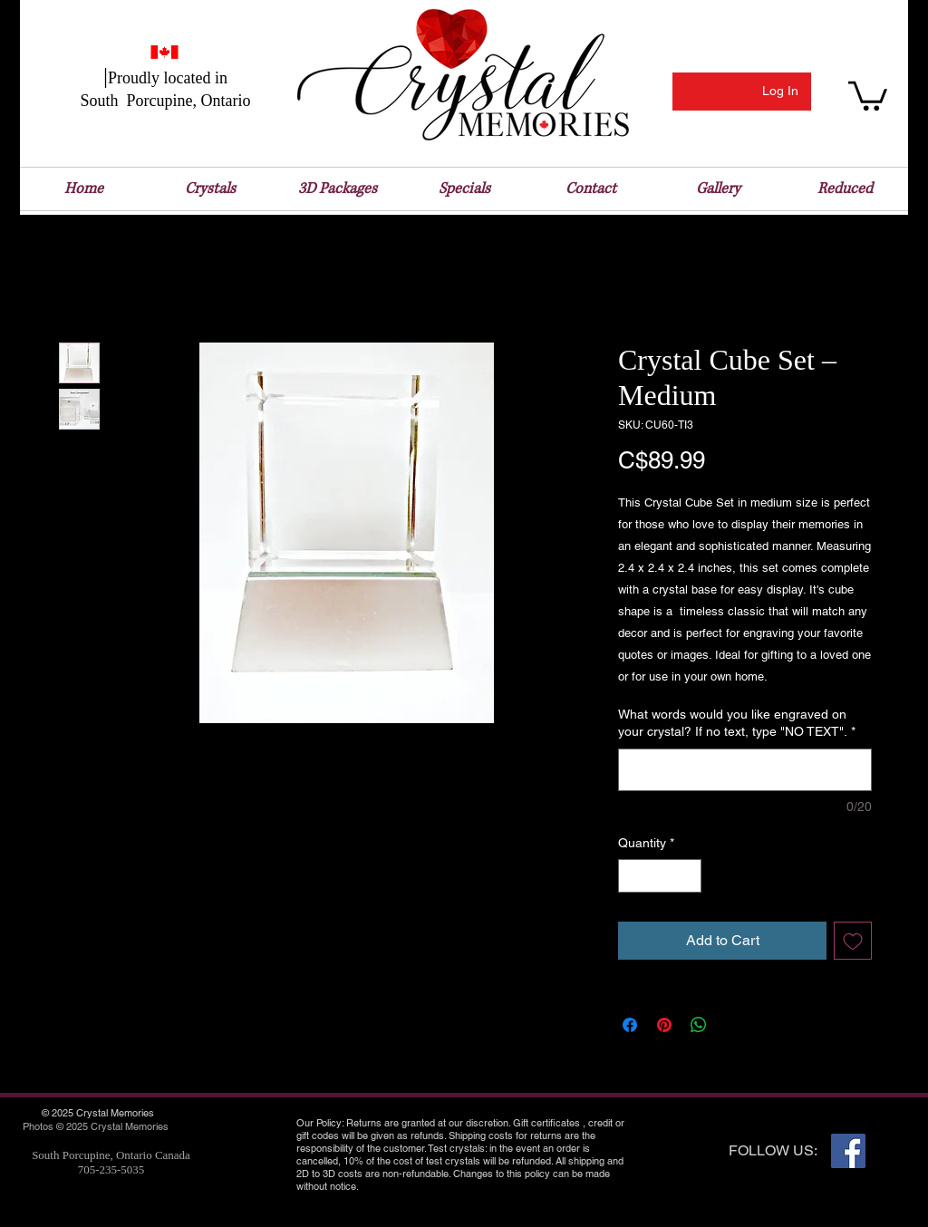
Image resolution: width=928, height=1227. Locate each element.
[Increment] (687, 876)
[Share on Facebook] (630, 1025)
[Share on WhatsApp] (699, 1025)
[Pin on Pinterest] (664, 1025)
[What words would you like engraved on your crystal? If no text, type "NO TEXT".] (745, 770)
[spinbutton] (659, 876)
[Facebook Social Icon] (848, 1151)
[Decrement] (632, 876)
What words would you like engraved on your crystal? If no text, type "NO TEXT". (737, 723)
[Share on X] (733, 1025)
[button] (867, 94)
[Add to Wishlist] (853, 941)
